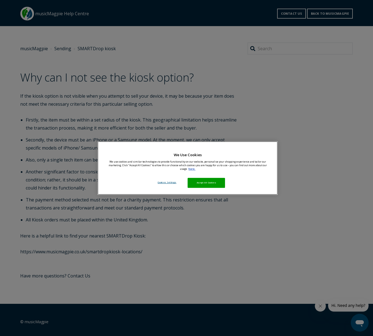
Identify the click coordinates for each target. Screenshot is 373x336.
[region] (188, 168)
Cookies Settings (167, 182)
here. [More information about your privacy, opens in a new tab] (191, 169)
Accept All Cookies (206, 182)
